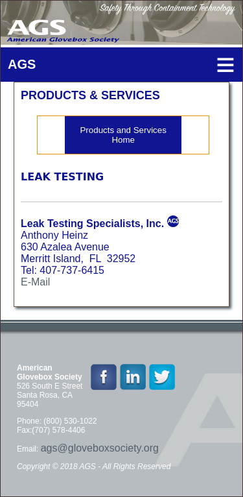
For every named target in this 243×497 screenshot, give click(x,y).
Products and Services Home (123, 135)
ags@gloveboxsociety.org (100, 448)
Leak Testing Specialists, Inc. (92, 223)
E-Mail (35, 281)
